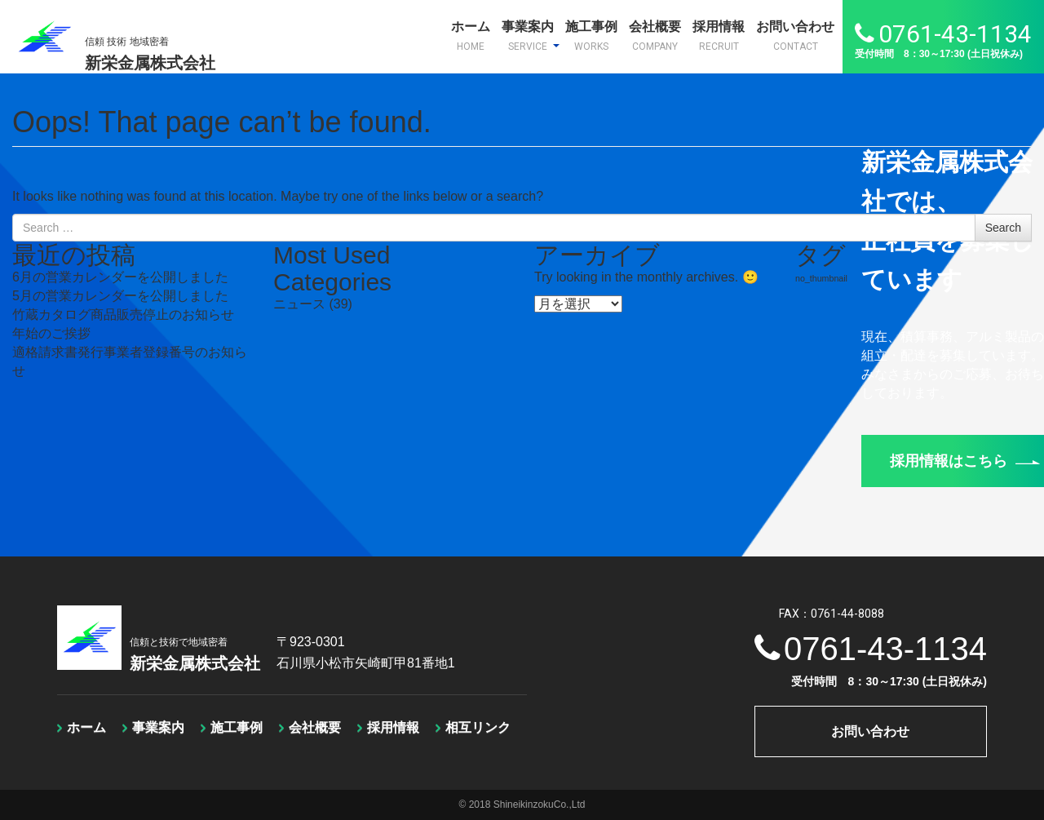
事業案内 (531, 36)
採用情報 (718, 36)
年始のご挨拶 (51, 333)
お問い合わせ (795, 36)
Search (1003, 227)
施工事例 (591, 36)
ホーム (470, 36)
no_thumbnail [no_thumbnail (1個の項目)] (821, 278)
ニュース (299, 304)
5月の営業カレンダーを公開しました (120, 296)
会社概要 (655, 36)
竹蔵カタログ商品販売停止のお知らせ (123, 314)
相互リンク (478, 727)
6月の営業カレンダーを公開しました (120, 277)
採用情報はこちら (965, 461)
